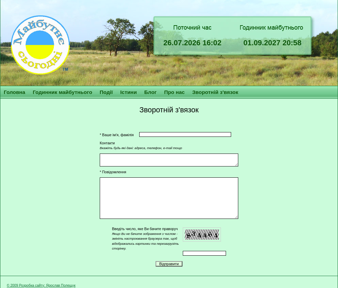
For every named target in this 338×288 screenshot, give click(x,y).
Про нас (174, 92)
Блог (150, 92)
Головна (14, 92)
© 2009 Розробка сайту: (26, 285)
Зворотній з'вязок (215, 92)
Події (106, 92)
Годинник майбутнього (62, 92)
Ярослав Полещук (60, 285)
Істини (128, 92)
